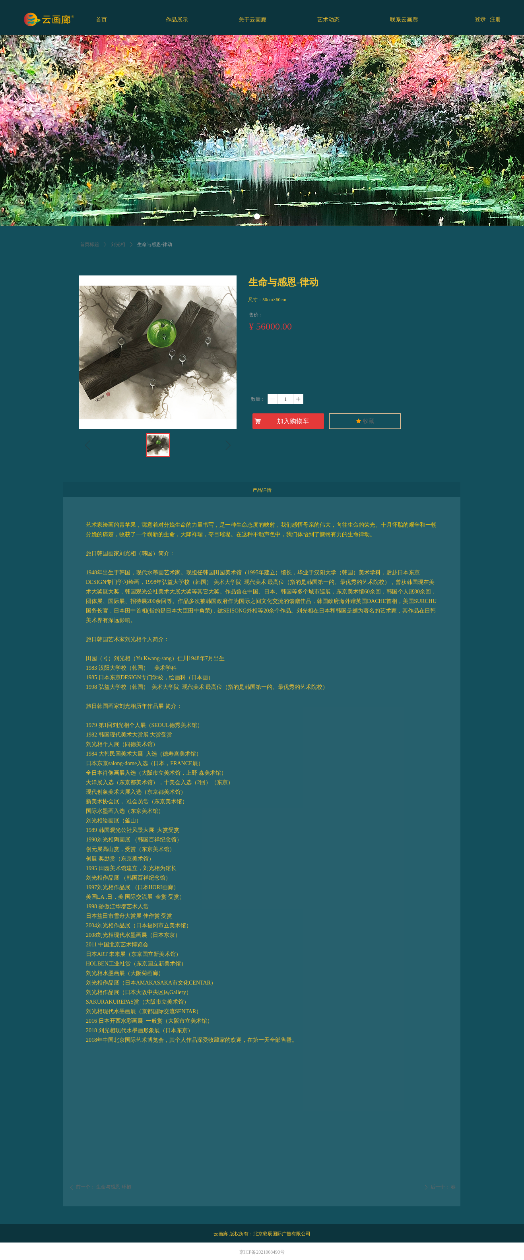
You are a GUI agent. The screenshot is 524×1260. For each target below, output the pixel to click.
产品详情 (262, 490)
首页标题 (89, 244)
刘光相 (118, 244)
